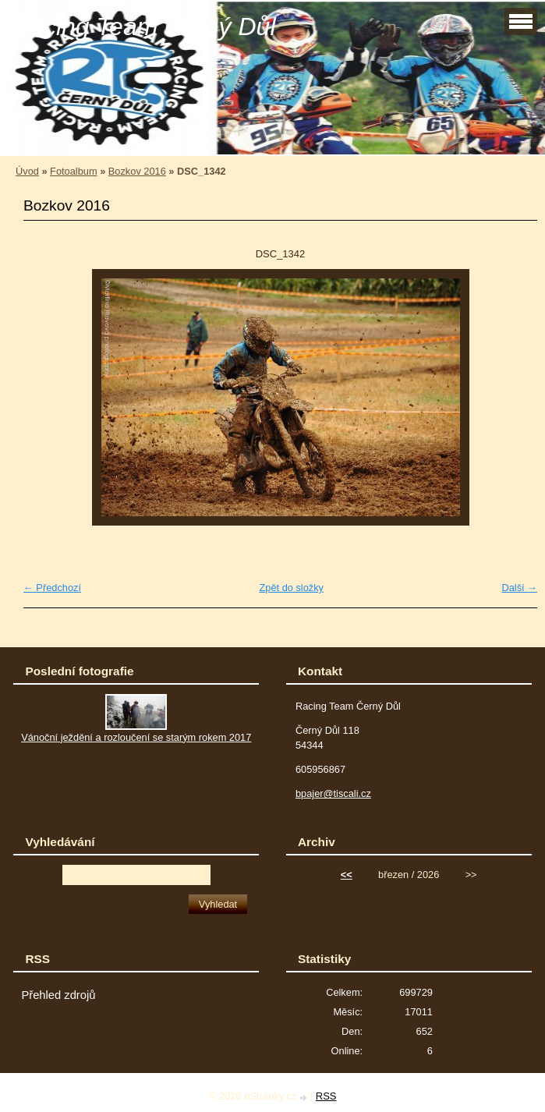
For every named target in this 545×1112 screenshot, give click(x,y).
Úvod (27, 171)
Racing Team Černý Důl (144, 26)
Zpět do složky (291, 587)
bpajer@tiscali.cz (333, 793)
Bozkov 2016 (137, 171)
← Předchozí (52, 587)
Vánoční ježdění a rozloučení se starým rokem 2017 (136, 737)
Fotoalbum (73, 171)
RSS (326, 1096)
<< (346, 874)
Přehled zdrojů (58, 995)
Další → (519, 587)
